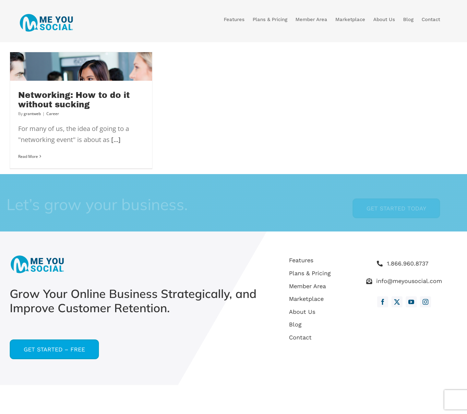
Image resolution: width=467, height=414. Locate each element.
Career (52, 113)
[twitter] (396, 301)
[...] (116, 139)
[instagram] (425, 301)
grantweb (32, 113)
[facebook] (382, 301)
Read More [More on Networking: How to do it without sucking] (28, 156)
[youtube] (411, 301)
